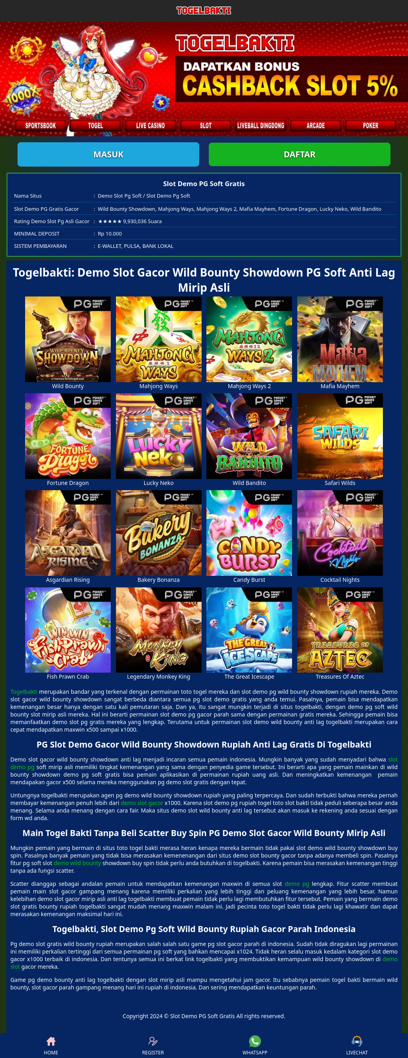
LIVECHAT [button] (357, 1045)
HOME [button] (51, 1045)
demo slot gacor (142, 803)
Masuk (108, 154)
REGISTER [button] (153, 1045)
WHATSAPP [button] (255, 1045)
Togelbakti (23, 691)
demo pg (296, 883)
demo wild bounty (77, 863)
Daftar (300, 154)
